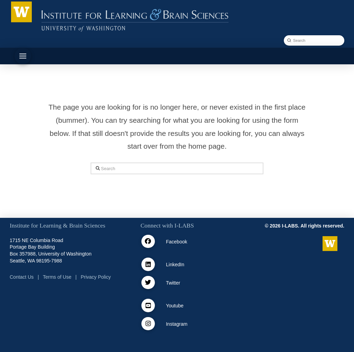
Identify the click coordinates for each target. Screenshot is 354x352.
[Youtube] (148, 305)
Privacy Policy (96, 277)
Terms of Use (57, 277)
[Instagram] (148, 324)
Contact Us (22, 277)
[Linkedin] (148, 264)
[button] (23, 56)
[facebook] (148, 241)
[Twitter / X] (148, 282)
